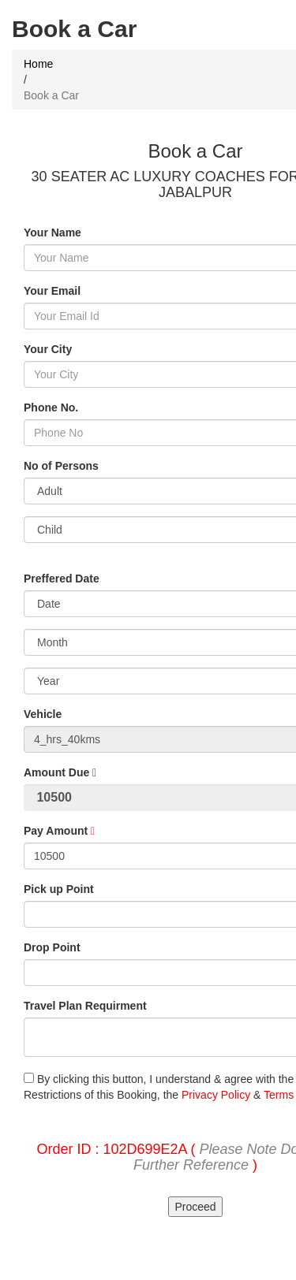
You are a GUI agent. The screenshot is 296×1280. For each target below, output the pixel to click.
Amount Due (60, 772)
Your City (48, 349)
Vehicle (43, 714)
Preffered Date (61, 578)
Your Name (52, 232)
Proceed (194, 1206)
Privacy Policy (216, 1094)
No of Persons (61, 466)
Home (38, 64)
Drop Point (52, 947)
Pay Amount (59, 830)
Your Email (52, 291)
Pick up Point (59, 889)
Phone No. (51, 407)
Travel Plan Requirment (85, 1005)
